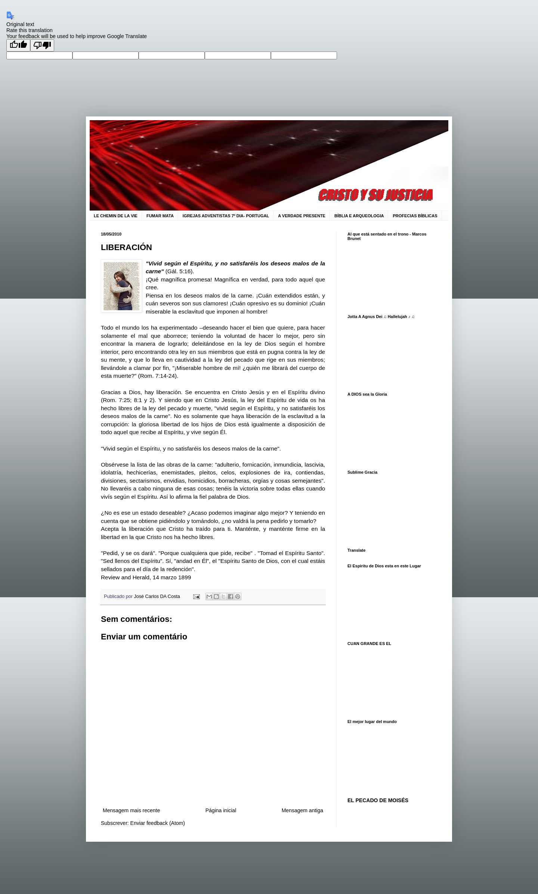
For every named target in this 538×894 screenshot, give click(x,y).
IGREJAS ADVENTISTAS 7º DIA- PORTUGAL (226, 216)
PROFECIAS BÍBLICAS (415, 216)
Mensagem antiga (302, 810)
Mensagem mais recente (131, 810)
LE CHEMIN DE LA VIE (115, 216)
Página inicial (220, 810)
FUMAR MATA (160, 216)
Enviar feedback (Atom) (157, 823)
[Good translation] (18, 45)
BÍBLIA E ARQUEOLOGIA (359, 216)
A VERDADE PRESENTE (301, 216)
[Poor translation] (42, 45)
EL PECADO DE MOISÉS (377, 800)
